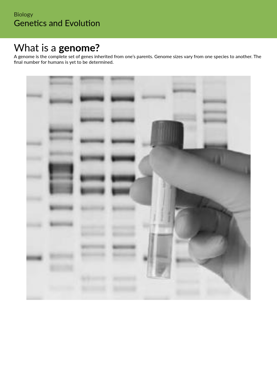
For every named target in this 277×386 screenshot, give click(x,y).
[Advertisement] (138, 344)
